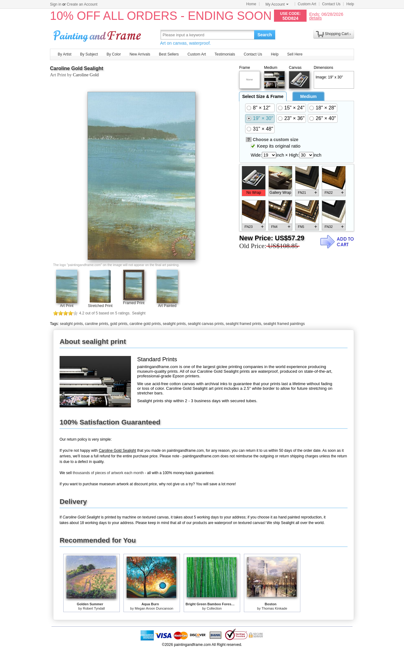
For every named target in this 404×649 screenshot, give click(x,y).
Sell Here (295, 54)
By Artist (64, 54)
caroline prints (96, 324)
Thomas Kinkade (274, 608)
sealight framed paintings (284, 324)
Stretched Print (100, 306)
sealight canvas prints (205, 324)
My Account (277, 4)
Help (350, 4)
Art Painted (167, 306)
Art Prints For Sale (98, 34)
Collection (214, 608)
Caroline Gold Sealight (76, 68)
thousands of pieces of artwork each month (108, 473)
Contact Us (331, 4)
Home (251, 4)
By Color (113, 54)
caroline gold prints (145, 324)
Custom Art (307, 4)
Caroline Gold (86, 74)
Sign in (55, 4)
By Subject (89, 54)
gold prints (118, 324)
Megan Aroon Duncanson (154, 608)
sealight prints (71, 324)
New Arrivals (139, 54)
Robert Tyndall (94, 608)
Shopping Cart (337, 34)
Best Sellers (169, 54)
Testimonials (224, 54)
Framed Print (133, 303)
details (315, 18)
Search (265, 34)
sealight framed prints (243, 324)
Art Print (66, 306)
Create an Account (82, 4)
